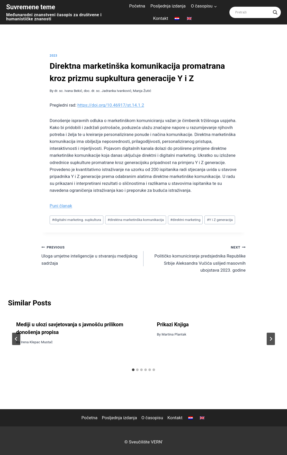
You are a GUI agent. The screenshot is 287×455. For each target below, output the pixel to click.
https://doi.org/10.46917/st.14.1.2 (110, 105)
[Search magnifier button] (275, 12)
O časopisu (152, 417)
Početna (137, 5)
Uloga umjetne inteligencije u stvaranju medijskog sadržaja (90, 255)
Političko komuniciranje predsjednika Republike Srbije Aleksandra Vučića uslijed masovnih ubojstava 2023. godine (197, 258)
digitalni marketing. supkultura (76, 220)
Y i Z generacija (219, 220)
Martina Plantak (174, 334)
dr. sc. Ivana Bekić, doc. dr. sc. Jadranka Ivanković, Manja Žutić (102, 91)
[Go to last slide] (16, 339)
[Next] (271, 339)
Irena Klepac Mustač (37, 342)
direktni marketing (185, 220)
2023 (53, 55)
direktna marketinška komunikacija (135, 220)
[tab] (133, 369)
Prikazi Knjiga (173, 324)
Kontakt (160, 18)
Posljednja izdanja (168, 5)
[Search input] (252, 12)
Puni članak (61, 205)
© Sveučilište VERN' (143, 441)
